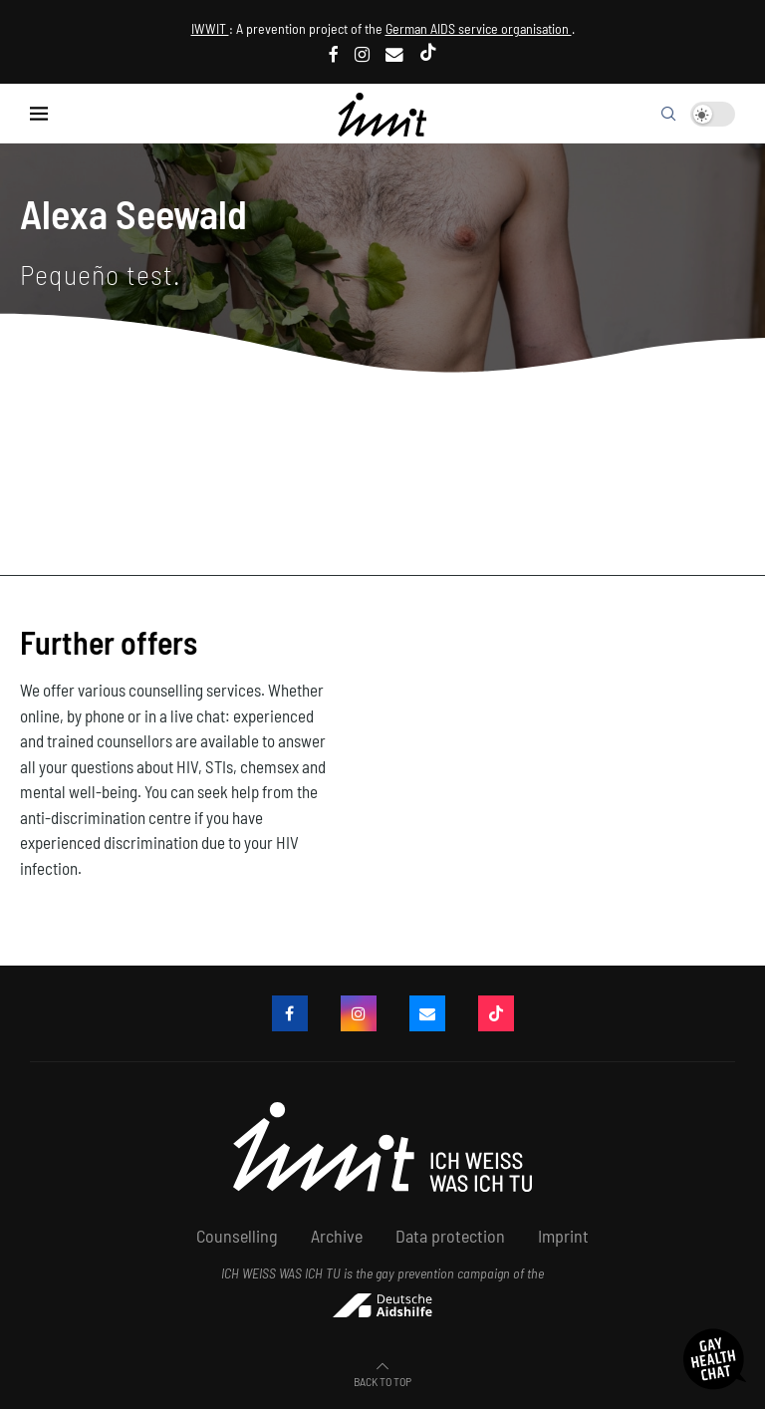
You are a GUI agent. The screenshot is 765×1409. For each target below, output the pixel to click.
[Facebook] (334, 54)
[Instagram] (362, 54)
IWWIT (210, 28)
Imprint (563, 1236)
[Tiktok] (428, 54)
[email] (394, 54)
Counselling (237, 1236)
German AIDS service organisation (478, 28)
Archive (337, 1236)
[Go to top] (382, 1379)
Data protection (450, 1236)
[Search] (668, 113)
